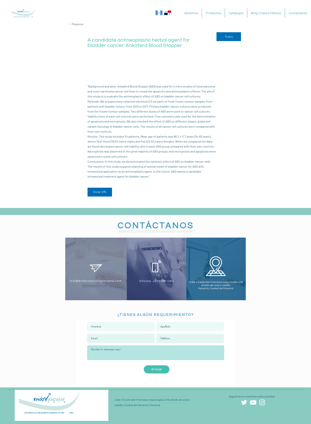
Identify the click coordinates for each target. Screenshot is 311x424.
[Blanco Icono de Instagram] (262, 402)
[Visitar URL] (100, 192)
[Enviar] (157, 369)
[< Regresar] (82, 24)
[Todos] (228, 36)
